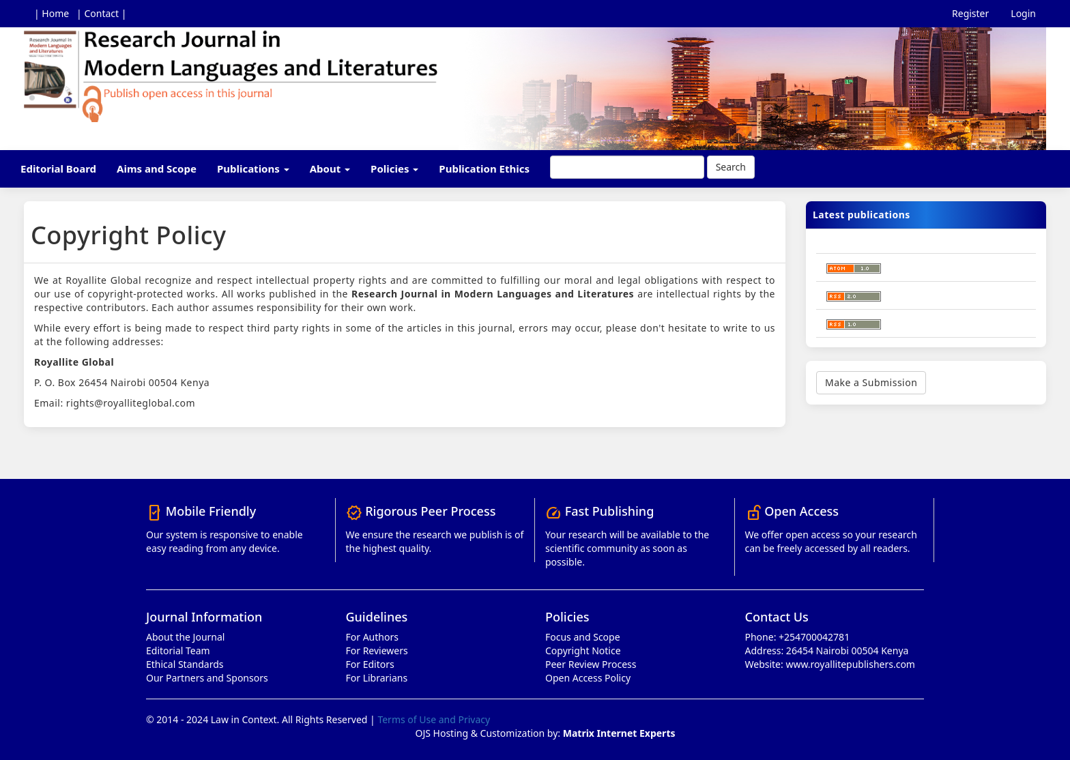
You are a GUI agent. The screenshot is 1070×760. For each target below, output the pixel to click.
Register (970, 13)
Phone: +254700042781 (797, 636)
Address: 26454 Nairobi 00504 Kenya (827, 650)
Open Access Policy (588, 677)
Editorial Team (178, 650)
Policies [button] (394, 168)
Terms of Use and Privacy (433, 719)
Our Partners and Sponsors (207, 677)
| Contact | (101, 13)
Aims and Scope (157, 168)
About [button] (330, 168)
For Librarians (377, 677)
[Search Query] (627, 167)
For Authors (372, 636)
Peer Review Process (590, 664)
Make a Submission (871, 382)
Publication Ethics (484, 168)
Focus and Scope (582, 636)
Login (1023, 13)
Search (731, 166)
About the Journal (185, 636)
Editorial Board (58, 168)
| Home (51, 13)
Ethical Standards (184, 664)
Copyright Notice (583, 650)
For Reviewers (377, 650)
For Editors (370, 664)
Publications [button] (253, 168)
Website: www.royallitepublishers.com (830, 664)
